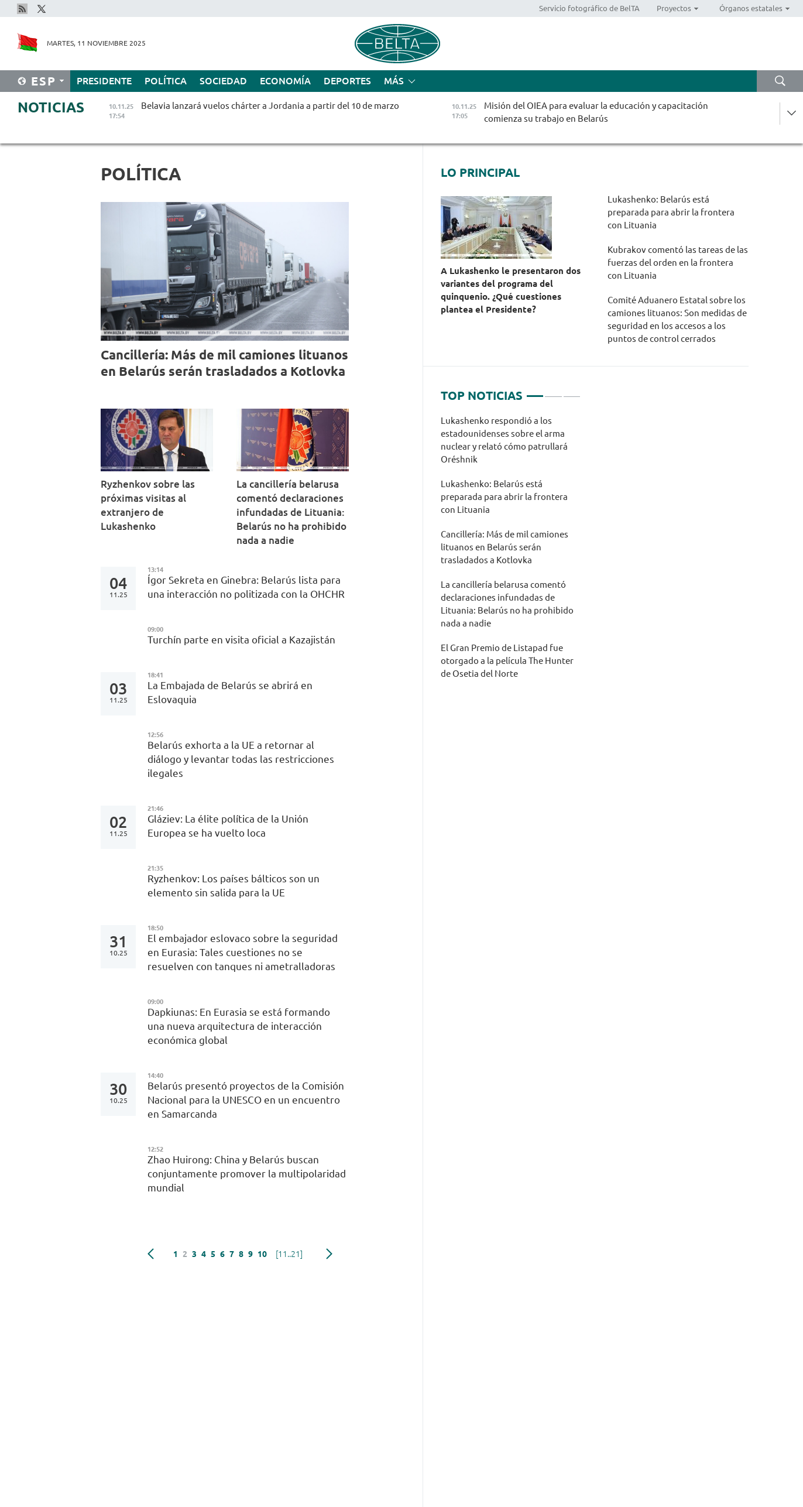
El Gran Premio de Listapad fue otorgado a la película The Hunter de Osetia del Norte (507, 661)
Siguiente (329, 1254)
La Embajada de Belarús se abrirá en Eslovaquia (230, 692)
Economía (285, 81)
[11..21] (289, 1254)
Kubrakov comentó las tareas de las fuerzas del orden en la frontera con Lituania (678, 262)
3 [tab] (572, 391)
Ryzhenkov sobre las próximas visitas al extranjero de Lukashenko (148, 505)
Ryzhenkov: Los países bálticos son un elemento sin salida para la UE (233, 885)
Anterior (150, 1254)
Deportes (347, 81)
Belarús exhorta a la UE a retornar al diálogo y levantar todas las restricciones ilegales (240, 759)
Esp (43, 81)
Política (166, 81)
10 (262, 1254)
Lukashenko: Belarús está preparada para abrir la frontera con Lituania (671, 212)
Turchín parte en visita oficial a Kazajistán (241, 639)
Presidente (104, 81)
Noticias (51, 107)
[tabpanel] (511, 553)
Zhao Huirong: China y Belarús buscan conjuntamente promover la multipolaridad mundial (246, 1173)
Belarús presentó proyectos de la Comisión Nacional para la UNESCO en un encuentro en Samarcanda (245, 1099)
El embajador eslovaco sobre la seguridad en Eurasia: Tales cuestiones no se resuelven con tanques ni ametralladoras (242, 952)
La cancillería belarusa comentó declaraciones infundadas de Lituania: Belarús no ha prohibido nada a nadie (291, 512)
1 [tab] (535, 391)
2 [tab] (553, 391)
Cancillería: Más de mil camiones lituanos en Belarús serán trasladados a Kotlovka (224, 362)
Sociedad (223, 81)
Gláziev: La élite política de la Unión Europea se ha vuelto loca (227, 825)
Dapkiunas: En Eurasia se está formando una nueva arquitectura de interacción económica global (238, 1026)
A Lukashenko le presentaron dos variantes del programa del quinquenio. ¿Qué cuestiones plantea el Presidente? (511, 290)
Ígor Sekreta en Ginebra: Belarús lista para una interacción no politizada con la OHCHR (246, 587)
